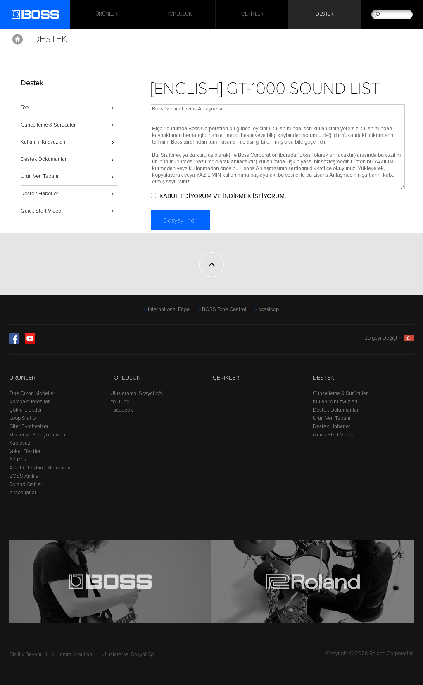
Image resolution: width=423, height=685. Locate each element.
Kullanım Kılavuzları (43, 142)
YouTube (119, 401)
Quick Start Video (41, 211)
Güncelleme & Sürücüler (48, 125)
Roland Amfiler (25, 484)
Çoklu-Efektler (25, 410)
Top (25, 107)
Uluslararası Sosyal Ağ (136, 393)
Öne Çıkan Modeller (32, 393)
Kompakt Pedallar (29, 401)
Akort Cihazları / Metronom (39, 468)
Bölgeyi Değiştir (389, 338)
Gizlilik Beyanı (25, 654)
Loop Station (23, 418)
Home (17, 39)
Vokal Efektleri (25, 451)
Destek (324, 14)
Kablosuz (19, 443)
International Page (169, 309)
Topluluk (179, 14)
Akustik (17, 459)
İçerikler (252, 14)
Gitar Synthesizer (28, 426)
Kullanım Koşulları (71, 654)
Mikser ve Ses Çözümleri (37, 434)
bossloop (268, 309)
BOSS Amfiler (24, 476)
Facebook (121, 410)
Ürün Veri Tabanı (39, 176)
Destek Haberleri (40, 193)
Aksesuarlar (22, 492)
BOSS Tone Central (224, 309)
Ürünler (22, 377)
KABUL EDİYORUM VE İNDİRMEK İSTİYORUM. (222, 196)
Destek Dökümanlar (44, 159)
